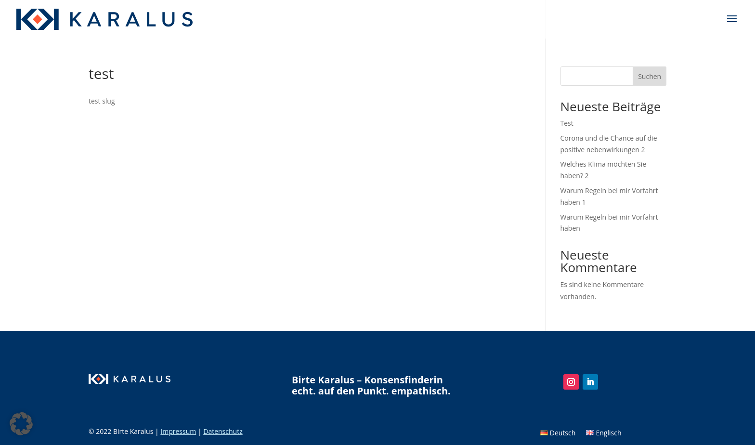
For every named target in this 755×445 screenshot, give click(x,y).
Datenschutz (222, 431)
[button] (21, 424)
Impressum (178, 431)
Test (566, 123)
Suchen (649, 76)
